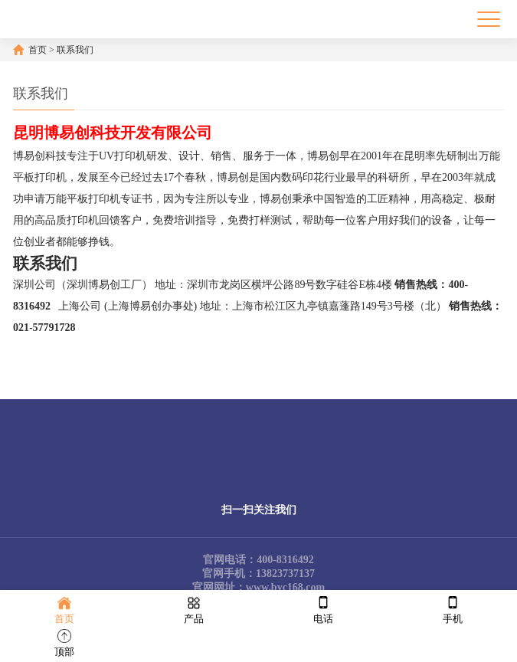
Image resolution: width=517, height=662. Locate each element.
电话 (323, 608)
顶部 (64, 641)
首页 (37, 49)
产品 (194, 608)
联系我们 (75, 49)
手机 (453, 608)
